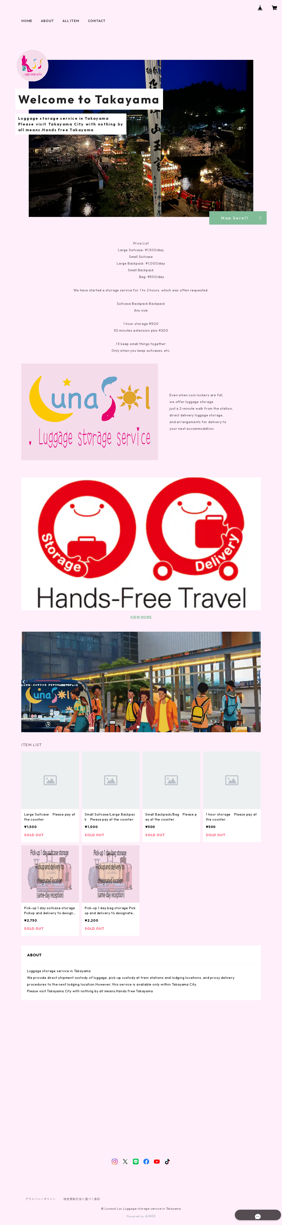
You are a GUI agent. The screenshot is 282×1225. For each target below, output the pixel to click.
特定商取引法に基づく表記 (81, 1199)
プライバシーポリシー (40, 1199)
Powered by (141, 1216)
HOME (26, 21)
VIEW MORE (141, 617)
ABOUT (47, 21)
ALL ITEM (70, 21)
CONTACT (97, 21)
